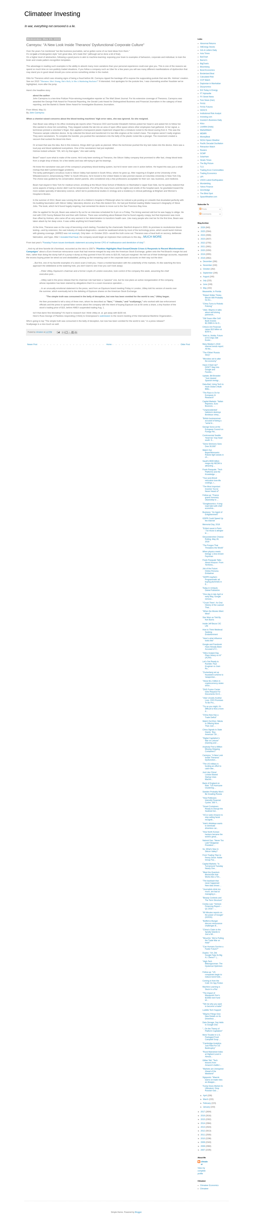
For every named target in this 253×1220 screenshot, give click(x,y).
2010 (203, 1138)
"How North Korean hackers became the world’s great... (212, 834)
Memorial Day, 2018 (211, 524)
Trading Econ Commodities (212, 170)
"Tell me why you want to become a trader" (212, 1005)
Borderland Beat (207, 73)
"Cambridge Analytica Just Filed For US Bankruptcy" (211, 1045)
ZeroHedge (205, 190)
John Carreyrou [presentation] (36, 112)
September (208, 273)
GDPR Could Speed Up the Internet (212, 519)
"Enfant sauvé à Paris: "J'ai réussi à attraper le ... (212, 530)
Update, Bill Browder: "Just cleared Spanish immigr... (211, 378)
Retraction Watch (207, 147)
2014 (203, 1123)
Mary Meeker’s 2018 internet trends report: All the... (213, 346)
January (207, 1107)
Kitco (202, 123)
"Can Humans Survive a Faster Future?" (212, 948)
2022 (203, 243)
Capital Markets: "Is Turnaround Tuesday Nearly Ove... (212, 866)
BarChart (204, 57)
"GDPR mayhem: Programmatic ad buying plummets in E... (212, 580)
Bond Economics (207, 70)
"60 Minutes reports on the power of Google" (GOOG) (212, 914)
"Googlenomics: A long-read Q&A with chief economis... (212, 506)
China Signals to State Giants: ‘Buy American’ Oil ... (212, 732)
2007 (203, 1150)
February (207, 1103)
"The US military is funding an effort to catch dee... (211, 766)
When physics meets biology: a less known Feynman (213, 553)
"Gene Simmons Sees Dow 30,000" (212, 445)
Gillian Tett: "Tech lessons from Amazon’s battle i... (211, 1062)
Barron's (203, 60)
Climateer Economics (209, 1185)
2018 (203, 258)
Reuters (203, 150)
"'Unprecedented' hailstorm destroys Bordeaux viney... (211, 412)
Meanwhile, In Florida (211, 291)
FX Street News (207, 97)
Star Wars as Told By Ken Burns (211, 618)
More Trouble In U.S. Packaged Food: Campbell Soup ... (211, 1037)
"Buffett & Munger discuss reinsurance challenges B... (212, 923)
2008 (203, 1146)
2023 (203, 239)
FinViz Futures (206, 107)
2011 (203, 1135)
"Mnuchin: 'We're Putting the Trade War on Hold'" (213, 940)
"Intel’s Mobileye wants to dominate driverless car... (212, 825)
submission (105, 316)
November (208, 265)
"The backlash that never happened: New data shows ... (211, 883)
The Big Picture (206, 163)
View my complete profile (202, 1171)
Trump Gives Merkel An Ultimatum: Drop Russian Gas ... (212, 1088)
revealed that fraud (69, 237)
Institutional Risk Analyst (210, 113)
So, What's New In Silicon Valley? (210, 850)
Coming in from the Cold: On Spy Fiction (212, 982)
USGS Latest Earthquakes (211, 180)
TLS (202, 167)
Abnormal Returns (208, 43)
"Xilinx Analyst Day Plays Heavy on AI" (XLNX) (212, 655)
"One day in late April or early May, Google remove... (212, 596)
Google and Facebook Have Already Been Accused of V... (212, 646)
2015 (203, 1119)
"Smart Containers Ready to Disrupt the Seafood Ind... (212, 808)
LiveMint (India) (206, 127)
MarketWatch (205, 130)
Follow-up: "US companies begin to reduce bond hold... (212, 974)
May (205, 288)
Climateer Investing (52, 13)
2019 (203, 254)
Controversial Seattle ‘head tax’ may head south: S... (212, 437)
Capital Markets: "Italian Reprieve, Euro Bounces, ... (212, 403)
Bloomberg (205, 67)
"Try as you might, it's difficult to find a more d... (213, 708)
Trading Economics (208, 173)
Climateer (204, 1188)
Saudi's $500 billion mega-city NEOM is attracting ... (212, 463)
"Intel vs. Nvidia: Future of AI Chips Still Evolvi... (212, 337)
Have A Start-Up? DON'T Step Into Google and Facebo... (210, 368)
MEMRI (203, 133)
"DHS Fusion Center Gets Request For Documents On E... (211, 691)
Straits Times (205, 160)
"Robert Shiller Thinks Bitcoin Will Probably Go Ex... (212, 297)
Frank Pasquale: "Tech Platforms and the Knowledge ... (212, 471)
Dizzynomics (205, 87)
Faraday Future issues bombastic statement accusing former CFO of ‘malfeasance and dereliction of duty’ (93, 242)
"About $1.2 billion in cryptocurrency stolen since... (213, 683)
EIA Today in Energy (209, 90)
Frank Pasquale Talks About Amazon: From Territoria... (212, 562)
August (206, 276)
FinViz (202, 103)
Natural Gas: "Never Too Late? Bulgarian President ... (213, 842)
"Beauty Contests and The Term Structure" (212, 899)
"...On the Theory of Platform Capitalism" (212, 1030)
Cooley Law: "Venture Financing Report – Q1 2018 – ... (211, 906)
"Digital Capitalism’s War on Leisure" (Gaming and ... (211, 740)
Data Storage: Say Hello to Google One (213, 1023)
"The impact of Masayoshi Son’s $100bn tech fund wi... (211, 996)
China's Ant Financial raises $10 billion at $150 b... (212, 329)
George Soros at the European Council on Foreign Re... (212, 429)
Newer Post (32, 344)
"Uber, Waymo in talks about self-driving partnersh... (212, 312)
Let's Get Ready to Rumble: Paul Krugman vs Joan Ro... (211, 665)
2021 (203, 246)
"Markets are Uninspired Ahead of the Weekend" (212, 1071)
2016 (203, 1115)
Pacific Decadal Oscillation (211, 143)
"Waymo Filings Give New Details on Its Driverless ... (211, 1016)
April (205, 1095)
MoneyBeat (205, 137)
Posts (203, 209)
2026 (203, 227)
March (206, 1099)
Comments (205, 214)
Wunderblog (205, 183)
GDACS (203, 110)
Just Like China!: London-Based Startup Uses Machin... (210, 775)
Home (109, 344)
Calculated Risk (207, 77)
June (205, 284)
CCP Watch (205, 80)
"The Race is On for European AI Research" (211, 395)
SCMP (203, 153)
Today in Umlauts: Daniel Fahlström (211, 589)
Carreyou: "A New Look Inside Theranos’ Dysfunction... (212, 757)
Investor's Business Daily (211, 120)
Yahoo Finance (206, 187)
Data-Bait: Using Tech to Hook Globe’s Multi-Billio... (213, 386)
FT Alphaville (205, 93)
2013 (203, 1127)
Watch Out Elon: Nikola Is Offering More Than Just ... (212, 723)
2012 (203, 1131)
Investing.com (206, 117)
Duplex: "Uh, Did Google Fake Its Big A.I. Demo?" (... (212, 955)
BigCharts (204, 63)
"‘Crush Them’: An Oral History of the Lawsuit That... (213, 605)
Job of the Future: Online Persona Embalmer (210, 570)
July (205, 280)
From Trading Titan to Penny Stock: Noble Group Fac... (212, 857)
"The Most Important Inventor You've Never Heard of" (211, 488)
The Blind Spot (206, 193)
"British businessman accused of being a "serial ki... (211, 420)
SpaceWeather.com (208, 197)
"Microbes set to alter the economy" (211, 360)
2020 (203, 250)
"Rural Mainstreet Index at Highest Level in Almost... (212, 1054)
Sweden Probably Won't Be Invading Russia (212, 793)
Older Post (185, 344)
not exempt (73, 233)
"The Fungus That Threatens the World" (212, 546)
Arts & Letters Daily (208, 50)
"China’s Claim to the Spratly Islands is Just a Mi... (211, 932)
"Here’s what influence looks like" (212, 639)
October (207, 269)
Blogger (138, 1212)
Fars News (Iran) (207, 100)
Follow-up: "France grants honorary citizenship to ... (210, 497)
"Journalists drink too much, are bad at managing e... (211, 891)
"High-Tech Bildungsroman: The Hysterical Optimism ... (212, 965)
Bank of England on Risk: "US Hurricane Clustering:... (212, 785)
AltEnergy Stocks (207, 47)
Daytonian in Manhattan (210, 83)
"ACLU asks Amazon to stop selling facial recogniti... (212, 817)
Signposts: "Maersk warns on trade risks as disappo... (212, 1079)
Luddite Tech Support (211, 1010)
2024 (203, 235)
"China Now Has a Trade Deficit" (210, 716)
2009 (203, 1142)
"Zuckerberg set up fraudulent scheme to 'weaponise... (212, 674)
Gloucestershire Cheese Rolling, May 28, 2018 (213, 539)
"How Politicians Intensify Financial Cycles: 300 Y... (211, 800)
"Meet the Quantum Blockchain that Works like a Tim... (211, 874)
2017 (203, 1112)
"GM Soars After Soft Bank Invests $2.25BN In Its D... (211, 320)
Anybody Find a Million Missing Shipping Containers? (212, 749)
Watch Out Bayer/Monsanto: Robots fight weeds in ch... (213, 453)
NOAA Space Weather (209, 140)
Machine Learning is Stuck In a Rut (211, 988)
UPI (201, 177)
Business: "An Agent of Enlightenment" (212, 513)
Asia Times (205, 53)
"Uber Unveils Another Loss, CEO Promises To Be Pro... (212, 700)
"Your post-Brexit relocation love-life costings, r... (211, 480)
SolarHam (204, 157)
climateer (204, 1163)
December (208, 261)
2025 (203, 231)
